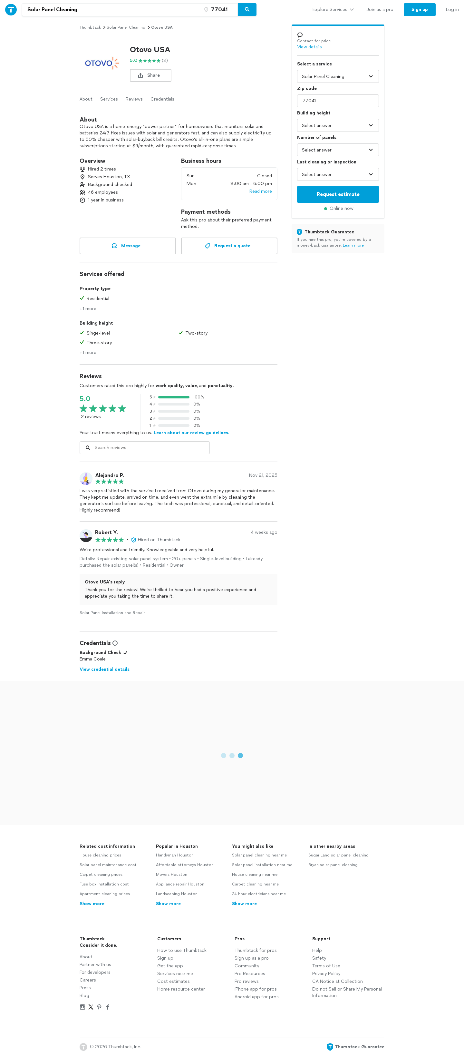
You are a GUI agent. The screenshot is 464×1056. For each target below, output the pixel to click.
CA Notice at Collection (337, 981)
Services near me (175, 973)
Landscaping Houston (177, 894)
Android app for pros (257, 997)
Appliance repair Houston (180, 884)
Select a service (314, 64)
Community (247, 966)
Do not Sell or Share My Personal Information (347, 992)
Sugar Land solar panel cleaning (338, 855)
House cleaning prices (100, 855)
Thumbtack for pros (256, 950)
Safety (319, 958)
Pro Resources (250, 973)
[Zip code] (218, 10)
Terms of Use (326, 966)
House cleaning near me (254, 874)
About (86, 99)
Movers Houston (171, 874)
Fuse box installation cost (104, 884)
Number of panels (316, 137)
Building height (313, 113)
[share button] (150, 75)
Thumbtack (90, 27)
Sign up (165, 958)
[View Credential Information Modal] (114, 643)
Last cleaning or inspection (326, 162)
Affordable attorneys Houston (185, 865)
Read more (260, 191)
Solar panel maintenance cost (108, 865)
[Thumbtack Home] (11, 9)
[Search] (247, 9)
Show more (92, 903)
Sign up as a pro (252, 958)
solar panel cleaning (126, 27)
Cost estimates (173, 981)
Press (85, 988)
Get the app (170, 966)
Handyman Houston (175, 855)
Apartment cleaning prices (105, 894)
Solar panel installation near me (262, 865)
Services (109, 99)
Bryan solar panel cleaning (333, 865)
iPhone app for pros (256, 989)
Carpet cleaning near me (255, 884)
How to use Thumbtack (182, 950)
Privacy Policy (326, 973)
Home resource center (181, 989)
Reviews (134, 99)
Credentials (162, 99)
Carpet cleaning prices (101, 874)
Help (317, 950)
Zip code (307, 88)
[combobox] (111, 10)
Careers (88, 980)
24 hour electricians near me (259, 894)
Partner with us (95, 964)
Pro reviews (247, 981)
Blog (84, 995)
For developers (95, 972)
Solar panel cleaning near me (259, 855)
